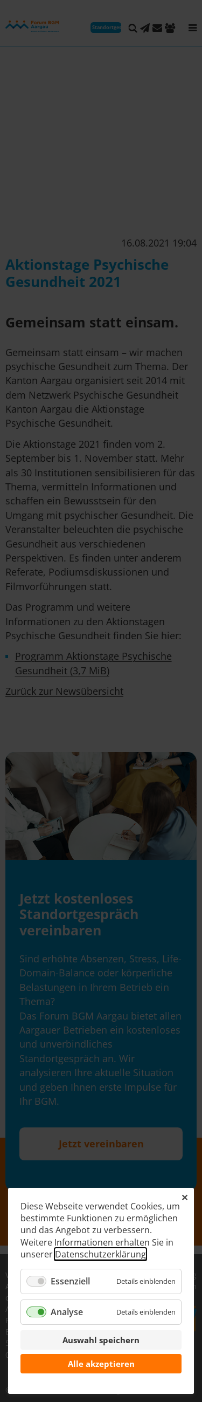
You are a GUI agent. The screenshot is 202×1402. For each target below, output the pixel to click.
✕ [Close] (184, 1197)
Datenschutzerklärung (100, 1254)
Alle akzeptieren (101, 1363)
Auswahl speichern (101, 1340)
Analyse (67, 1312)
